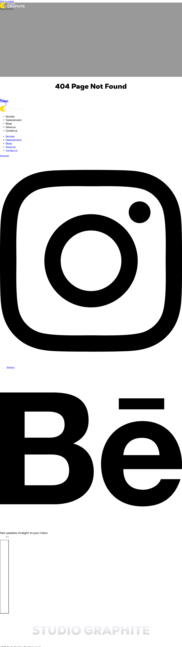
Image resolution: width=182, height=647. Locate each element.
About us (11, 126)
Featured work (14, 119)
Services (10, 116)
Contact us (11, 130)
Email (3, 537)
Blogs (9, 123)
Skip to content (7, 1)
